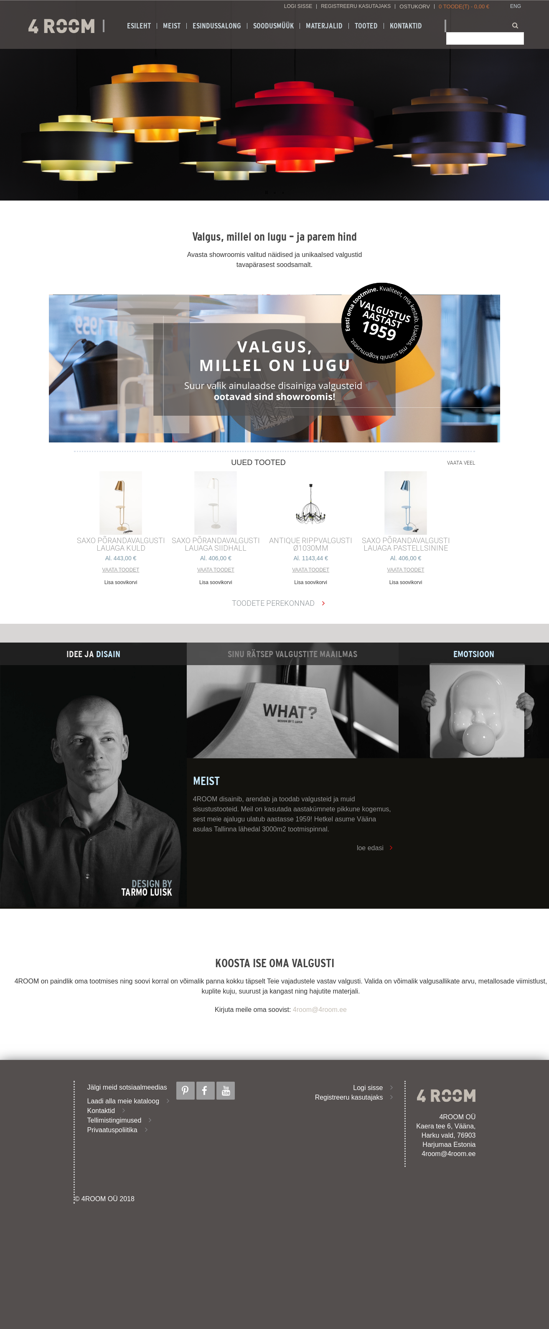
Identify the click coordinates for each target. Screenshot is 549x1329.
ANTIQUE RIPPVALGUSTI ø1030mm (310, 544)
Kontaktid (406, 26)
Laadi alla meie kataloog (123, 1101)
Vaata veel (461, 463)
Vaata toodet (121, 570)
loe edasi (370, 847)
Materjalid (324, 26)
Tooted (366, 26)
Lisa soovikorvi (120, 582)
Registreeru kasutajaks (356, 6)
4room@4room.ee (320, 1009)
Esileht (139, 26)
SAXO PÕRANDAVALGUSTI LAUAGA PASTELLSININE (406, 544)
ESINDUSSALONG (217, 26)
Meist (171, 26)
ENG (515, 6)
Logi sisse (298, 6)
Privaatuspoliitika (112, 1129)
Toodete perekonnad (273, 603)
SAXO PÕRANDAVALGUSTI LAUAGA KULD (121, 544)
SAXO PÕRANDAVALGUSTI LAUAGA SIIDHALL (216, 544)
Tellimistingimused (114, 1120)
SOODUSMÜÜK (273, 26)
